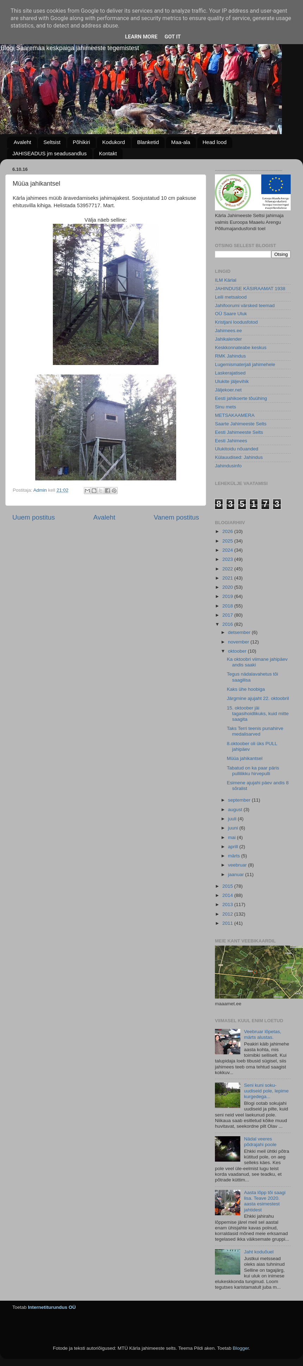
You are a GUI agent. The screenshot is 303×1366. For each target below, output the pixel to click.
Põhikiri (81, 142)
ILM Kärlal (225, 280)
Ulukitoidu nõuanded (236, 448)
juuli (233, 818)
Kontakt (108, 153)
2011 (228, 923)
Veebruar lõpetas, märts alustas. (262, 1034)
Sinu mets (225, 406)
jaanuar (236, 874)
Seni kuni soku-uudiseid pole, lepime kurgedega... (266, 1091)
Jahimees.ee (228, 330)
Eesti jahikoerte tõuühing (241, 398)
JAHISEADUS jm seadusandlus (49, 153)
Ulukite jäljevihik (232, 381)
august (235, 809)
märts (234, 855)
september (240, 800)
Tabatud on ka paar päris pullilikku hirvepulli (253, 770)
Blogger (241, 1348)
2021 (228, 578)
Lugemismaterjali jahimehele (245, 364)
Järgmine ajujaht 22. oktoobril (258, 698)
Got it (173, 37)
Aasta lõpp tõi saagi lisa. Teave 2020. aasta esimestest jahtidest (264, 1201)
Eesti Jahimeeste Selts (239, 432)
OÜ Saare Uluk (231, 313)
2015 (228, 886)
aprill (233, 846)
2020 (228, 587)
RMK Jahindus (230, 356)
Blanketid (148, 142)
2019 (228, 596)
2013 (228, 904)
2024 (228, 550)
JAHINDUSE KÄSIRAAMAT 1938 (250, 288)
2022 (228, 568)
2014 (228, 895)
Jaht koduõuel (258, 1251)
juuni (233, 828)
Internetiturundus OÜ (52, 1307)
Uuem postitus (33, 517)
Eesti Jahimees (231, 440)
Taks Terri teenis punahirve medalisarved (255, 731)
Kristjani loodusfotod (236, 322)
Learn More (141, 37)
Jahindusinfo (228, 465)
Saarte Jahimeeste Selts (240, 423)
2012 (228, 914)
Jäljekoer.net (228, 390)
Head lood (215, 142)
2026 (228, 531)
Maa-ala (180, 142)
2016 (228, 624)
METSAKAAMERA (235, 415)
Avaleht (22, 142)
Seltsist (51, 142)
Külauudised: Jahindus (239, 457)
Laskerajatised (230, 373)
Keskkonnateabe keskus (240, 347)
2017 (228, 615)
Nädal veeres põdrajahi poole (260, 1141)
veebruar (238, 865)
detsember (240, 632)
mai (232, 837)
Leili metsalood (231, 297)
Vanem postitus (176, 517)
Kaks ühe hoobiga (246, 689)
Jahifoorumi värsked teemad (245, 305)
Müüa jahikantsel (244, 758)
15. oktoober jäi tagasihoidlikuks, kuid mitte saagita (258, 713)
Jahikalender (228, 339)
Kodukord (113, 142)
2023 (228, 559)
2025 (228, 541)
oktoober (238, 651)
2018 (228, 606)
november (239, 642)
